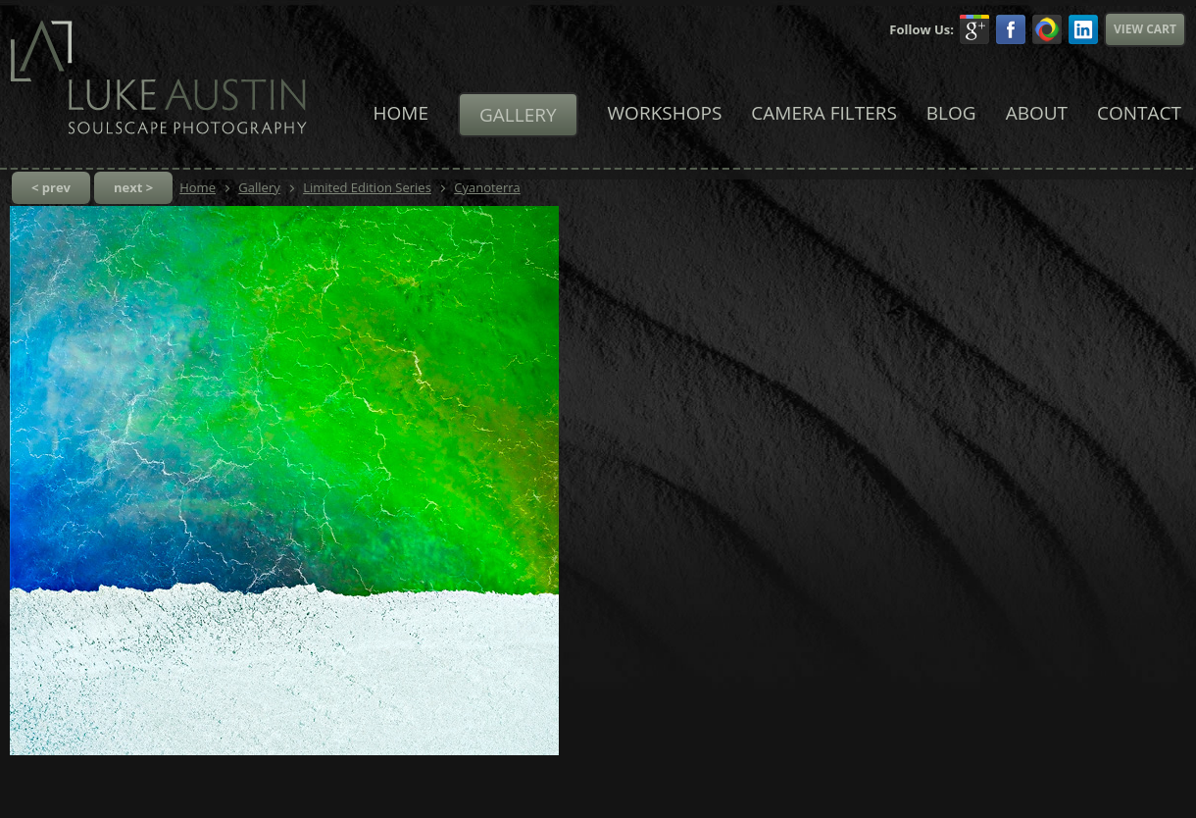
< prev (51, 187)
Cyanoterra (487, 187)
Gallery (518, 115)
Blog (951, 113)
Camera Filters (824, 113)
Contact (1139, 113)
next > (133, 187)
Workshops (665, 113)
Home (401, 113)
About (1037, 113)
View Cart (1145, 29)
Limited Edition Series (367, 187)
